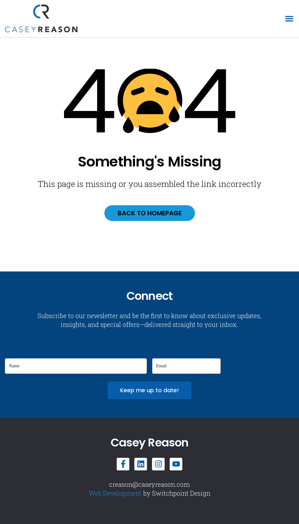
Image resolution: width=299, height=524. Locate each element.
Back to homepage (150, 213)
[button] (289, 18)
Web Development (115, 493)
